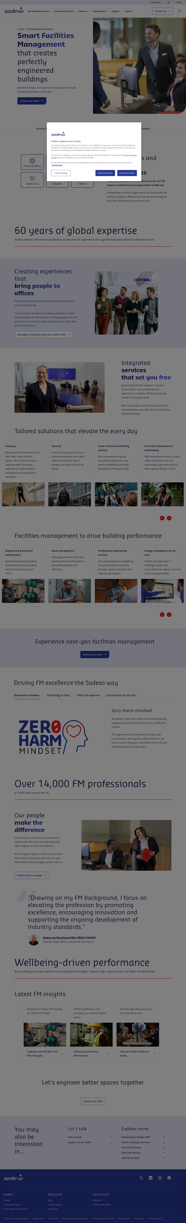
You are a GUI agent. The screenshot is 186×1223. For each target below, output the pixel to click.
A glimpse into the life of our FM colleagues (45, 1053)
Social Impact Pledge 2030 (143, 1137)
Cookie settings (54, 1204)
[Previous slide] (162, 518)
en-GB (179, 2)
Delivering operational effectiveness (91, 1053)
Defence (82, 183)
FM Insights (143, 128)
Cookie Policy (53, 1218)
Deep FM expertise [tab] (88, 695)
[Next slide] (169, 518)
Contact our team (32, 100)
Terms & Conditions (155, 1218)
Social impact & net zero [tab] (121, 695)
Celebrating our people (32, 875)
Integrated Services (72, 128)
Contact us (163, 11)
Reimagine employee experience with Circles (44, 334)
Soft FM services (143, 1158)
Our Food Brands (143, 1147)
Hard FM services (143, 1152)
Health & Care (32, 183)
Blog (50, 1200)
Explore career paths (90, 1142)
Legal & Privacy (38, 1218)
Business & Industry (32, 166)
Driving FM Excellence (101, 128)
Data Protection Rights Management (75, 1218)
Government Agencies (82, 166)
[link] (45, 1032)
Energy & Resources (57, 166)
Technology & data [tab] (59, 695)
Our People (125, 128)
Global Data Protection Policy (103, 1218)
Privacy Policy (139, 1218)
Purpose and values (11, 1204)
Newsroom (156, 2)
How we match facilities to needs (138, 1053)
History (6, 1200)
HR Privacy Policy (124, 1218)
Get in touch (90, 1137)
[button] (32, 162)
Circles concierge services (143, 1142)
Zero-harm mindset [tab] (27, 695)
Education (57, 183)
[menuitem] (13, 10)
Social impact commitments (15, 1209)
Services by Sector (46, 128)
